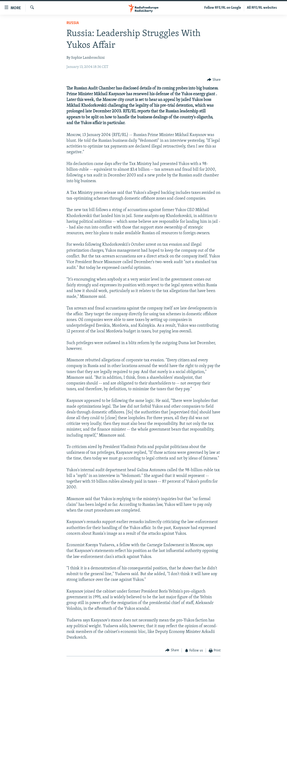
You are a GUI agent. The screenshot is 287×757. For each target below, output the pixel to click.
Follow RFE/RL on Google (222, 8)
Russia (72, 23)
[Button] (214, 80)
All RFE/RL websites (262, 8)
